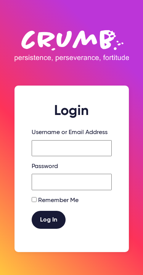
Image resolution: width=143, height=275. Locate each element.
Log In (48, 220)
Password (45, 166)
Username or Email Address (70, 132)
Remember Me (58, 200)
